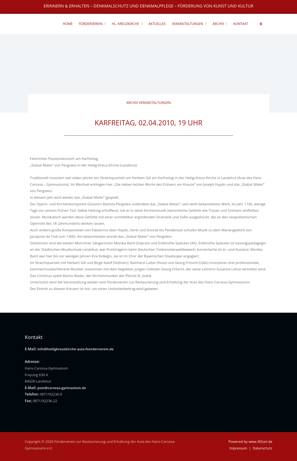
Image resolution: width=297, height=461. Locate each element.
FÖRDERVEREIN (92, 23)
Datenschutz (262, 448)
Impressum (237, 448)
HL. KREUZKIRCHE (127, 23)
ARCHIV (219, 23)
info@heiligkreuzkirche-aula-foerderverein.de (77, 349)
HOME (68, 23)
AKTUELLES (157, 23)
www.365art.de (260, 441)
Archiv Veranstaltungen (148, 102)
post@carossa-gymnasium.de (62, 387)
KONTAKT (240, 23)
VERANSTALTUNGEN (189, 23)
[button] (260, 23)
